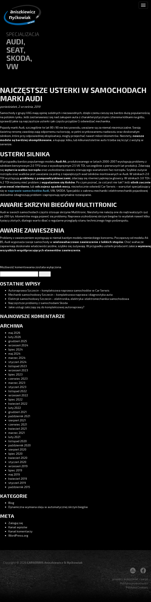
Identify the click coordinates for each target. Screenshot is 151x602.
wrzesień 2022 (18, 395)
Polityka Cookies (137, 587)
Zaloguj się (15, 523)
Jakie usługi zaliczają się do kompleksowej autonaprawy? (46, 307)
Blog (11, 502)
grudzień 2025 (17, 341)
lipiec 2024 (15, 349)
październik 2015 (19, 487)
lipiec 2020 (15, 453)
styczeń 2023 (17, 387)
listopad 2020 (17, 441)
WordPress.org (18, 535)
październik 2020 (19, 445)
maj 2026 (14, 332)
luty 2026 (14, 337)
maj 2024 (14, 353)
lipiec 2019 (15, 470)
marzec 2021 (16, 432)
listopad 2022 (17, 391)
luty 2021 (14, 437)
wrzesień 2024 (18, 345)
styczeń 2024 (17, 362)
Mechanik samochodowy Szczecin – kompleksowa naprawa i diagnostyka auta (60, 294)
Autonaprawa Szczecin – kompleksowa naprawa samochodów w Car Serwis (58, 290)
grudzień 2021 (17, 412)
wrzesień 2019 (18, 466)
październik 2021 (19, 416)
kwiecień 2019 (17, 478)
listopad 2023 (17, 366)
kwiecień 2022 (17, 403)
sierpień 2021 (17, 420)
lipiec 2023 (15, 374)
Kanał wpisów (17, 527)
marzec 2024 (16, 357)
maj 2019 (14, 474)
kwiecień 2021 (17, 428)
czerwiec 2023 (18, 378)
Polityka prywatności (134, 583)
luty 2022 (14, 407)
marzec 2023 (16, 382)
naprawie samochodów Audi (28, 190)
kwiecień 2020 (17, 457)
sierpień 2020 (17, 449)
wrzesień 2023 (18, 370)
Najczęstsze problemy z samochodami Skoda (38, 303)
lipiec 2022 (15, 399)
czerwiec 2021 (17, 424)
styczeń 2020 (17, 462)
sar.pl (144, 579)
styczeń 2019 (17, 482)
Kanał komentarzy (20, 531)
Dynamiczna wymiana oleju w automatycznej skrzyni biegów (48, 507)
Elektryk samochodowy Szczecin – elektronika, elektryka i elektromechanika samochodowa (68, 298)
